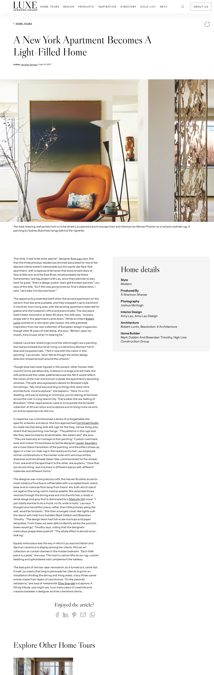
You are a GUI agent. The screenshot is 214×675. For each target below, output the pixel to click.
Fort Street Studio (87, 423)
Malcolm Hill (77, 499)
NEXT (164, 6)
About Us (201, 6)
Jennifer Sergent (29, 64)
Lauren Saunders (86, 443)
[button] (57, 615)
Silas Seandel (66, 583)
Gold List (148, 6)
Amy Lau (76, 258)
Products (86, 6)
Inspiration (107, 6)
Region (68, 6)
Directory (129, 6)
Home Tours (49, 6)
